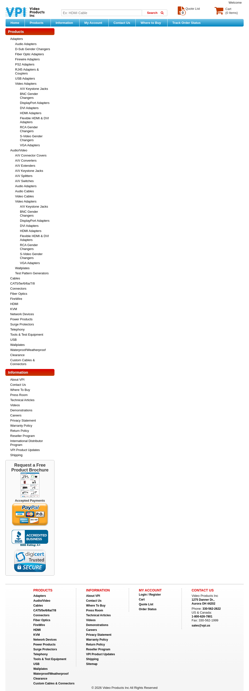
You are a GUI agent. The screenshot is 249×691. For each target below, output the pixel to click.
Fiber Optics (18, 293)
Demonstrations (21, 410)
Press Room (19, 395)
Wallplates (22, 268)
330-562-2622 (212, 608)
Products (39, 22)
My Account (95, 22)
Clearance (17, 355)
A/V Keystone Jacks (34, 89)
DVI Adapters (29, 108)
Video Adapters (25, 83)
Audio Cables (24, 191)
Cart (142, 599)
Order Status (148, 609)
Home (14, 23)
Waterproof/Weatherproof (28, 350)
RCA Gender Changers (29, 129)
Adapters (16, 39)
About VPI (17, 379)
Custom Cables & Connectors (22, 362)
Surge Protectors (22, 324)
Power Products (21, 319)
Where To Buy (20, 390)
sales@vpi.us (201, 625)
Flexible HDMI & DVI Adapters (34, 120)
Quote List (146, 604)
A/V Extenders (25, 165)
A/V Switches (24, 181)
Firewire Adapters (27, 59)
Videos (15, 405)
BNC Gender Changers (29, 96)
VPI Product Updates (25, 450)
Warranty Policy (21, 425)
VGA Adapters (30, 145)
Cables (15, 278)
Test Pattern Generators (32, 273)
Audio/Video (18, 150)
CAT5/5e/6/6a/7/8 (22, 283)
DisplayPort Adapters (34, 103)
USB (13, 339)
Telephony (17, 329)
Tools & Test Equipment (26, 334)
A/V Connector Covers (30, 155)
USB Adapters (25, 78)
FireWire (16, 299)
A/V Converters (25, 160)
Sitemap (92, 664)
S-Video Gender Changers (31, 138)
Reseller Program (22, 436)
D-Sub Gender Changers (32, 49)
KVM (13, 309)
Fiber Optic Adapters (29, 54)
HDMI (14, 304)
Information (66, 22)
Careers (15, 415)
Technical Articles (22, 400)
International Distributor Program (26, 443)
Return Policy (19, 431)
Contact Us (122, 23)
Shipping (16, 455)
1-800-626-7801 (202, 616)
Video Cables (24, 196)
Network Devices (22, 314)
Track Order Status (186, 23)
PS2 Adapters (25, 64)
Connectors (18, 288)
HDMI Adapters (30, 113)
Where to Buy (153, 22)
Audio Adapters (25, 44)
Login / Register (150, 594)
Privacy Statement (23, 420)
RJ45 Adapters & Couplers (27, 71)
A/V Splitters (24, 176)
